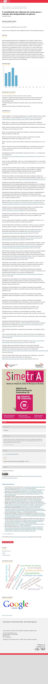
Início (3, 6)
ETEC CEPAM (26, 487)
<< (2, 533)
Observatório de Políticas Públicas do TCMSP (21, 499)
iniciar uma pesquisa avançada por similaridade (22, 536)
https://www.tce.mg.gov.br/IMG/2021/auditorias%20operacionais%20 (18, 257)
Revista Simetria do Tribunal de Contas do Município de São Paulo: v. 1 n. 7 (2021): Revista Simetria (23, 500)
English (3, 553)
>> (13, 533)
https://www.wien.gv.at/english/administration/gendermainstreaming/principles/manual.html (23, 336)
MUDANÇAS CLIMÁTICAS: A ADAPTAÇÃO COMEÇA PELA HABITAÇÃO (24, 513)
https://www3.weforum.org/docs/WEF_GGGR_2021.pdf (14, 359)
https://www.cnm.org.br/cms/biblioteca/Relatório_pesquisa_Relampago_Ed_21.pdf (21, 156)
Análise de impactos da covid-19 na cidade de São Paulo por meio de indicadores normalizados (24, 520)
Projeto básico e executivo (18, 524)
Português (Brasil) (6, 551)
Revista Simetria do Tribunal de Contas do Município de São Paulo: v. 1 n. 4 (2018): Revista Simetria (24, 490)
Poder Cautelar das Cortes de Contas (26, 489)
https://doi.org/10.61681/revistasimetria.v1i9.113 (15, 27)
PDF (5, 422)
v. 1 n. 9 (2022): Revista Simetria (19, 6)
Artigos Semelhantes (8, 484)
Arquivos (8, 6)
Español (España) (6, 555)
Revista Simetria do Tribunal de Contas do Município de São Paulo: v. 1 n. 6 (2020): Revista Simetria (24, 505)
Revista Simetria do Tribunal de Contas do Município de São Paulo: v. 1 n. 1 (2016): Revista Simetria (25, 487)
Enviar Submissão (8, 542)
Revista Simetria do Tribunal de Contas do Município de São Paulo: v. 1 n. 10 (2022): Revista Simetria (25, 511)
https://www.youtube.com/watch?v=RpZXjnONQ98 (13, 210)
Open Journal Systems (7, 615)
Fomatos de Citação (8, 444)
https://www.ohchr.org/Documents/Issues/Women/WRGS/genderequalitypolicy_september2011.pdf (25, 350)
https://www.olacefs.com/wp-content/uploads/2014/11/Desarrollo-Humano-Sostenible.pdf (22, 274)
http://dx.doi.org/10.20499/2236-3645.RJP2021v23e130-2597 (31, 179)
